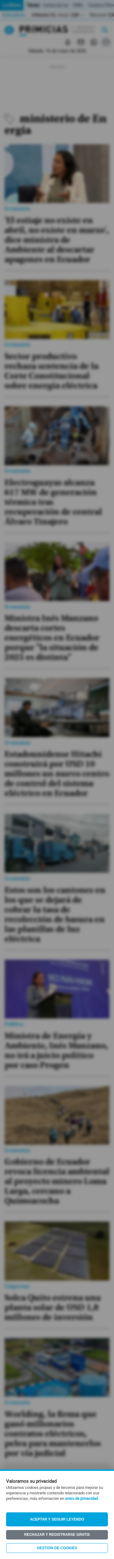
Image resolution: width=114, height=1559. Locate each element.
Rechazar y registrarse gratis (57, 1534)
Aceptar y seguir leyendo (57, 1519)
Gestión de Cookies (57, 1548)
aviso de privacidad (81, 1498)
